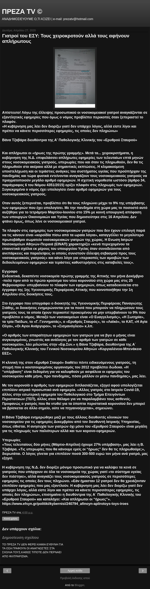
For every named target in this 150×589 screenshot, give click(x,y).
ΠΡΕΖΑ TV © (22, 11)
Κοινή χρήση (10, 518)
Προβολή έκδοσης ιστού (75, 578)
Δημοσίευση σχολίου (20, 537)
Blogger (79, 585)
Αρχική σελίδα (75, 570)
